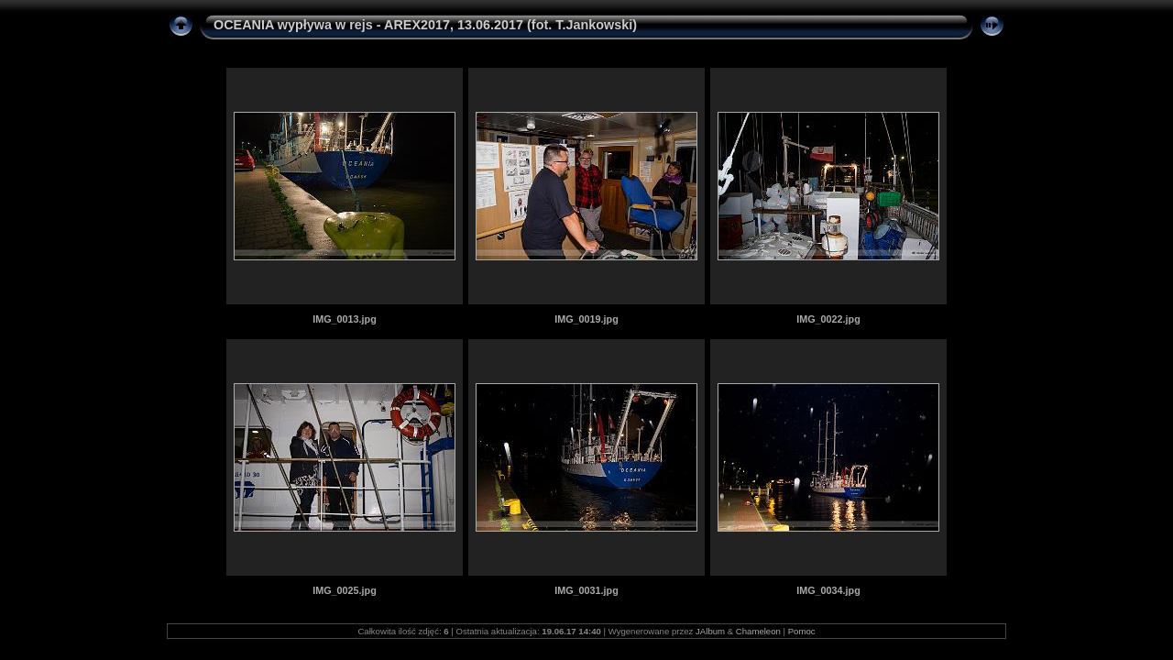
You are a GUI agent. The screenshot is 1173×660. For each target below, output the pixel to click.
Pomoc (802, 631)
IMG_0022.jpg (828, 319)
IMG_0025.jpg (344, 590)
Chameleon (758, 631)
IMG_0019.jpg (586, 319)
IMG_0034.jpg (828, 590)
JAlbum (710, 631)
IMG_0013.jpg (344, 319)
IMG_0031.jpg (586, 590)
